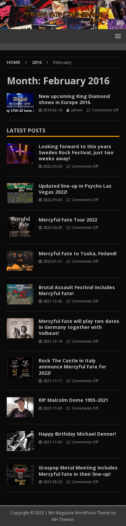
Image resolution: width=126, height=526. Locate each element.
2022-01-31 (52, 261)
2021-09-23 (52, 481)
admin (76, 109)
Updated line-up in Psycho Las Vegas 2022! (75, 189)
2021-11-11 (52, 380)
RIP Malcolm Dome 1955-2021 (73, 400)
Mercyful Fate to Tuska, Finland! (78, 253)
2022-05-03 (52, 199)
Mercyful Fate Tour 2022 (68, 219)
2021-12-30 (52, 300)
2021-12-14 (52, 341)
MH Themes (63, 519)
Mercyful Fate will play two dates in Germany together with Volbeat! (79, 327)
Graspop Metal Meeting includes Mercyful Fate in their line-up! (78, 470)
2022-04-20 (52, 227)
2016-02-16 (52, 109)
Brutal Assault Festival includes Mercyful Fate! (77, 290)
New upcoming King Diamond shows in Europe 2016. (74, 99)
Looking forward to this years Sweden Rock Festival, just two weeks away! (76, 152)
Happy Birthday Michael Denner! (77, 434)
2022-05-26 (52, 166)
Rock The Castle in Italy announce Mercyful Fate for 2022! (72, 366)
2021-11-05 (52, 408)
